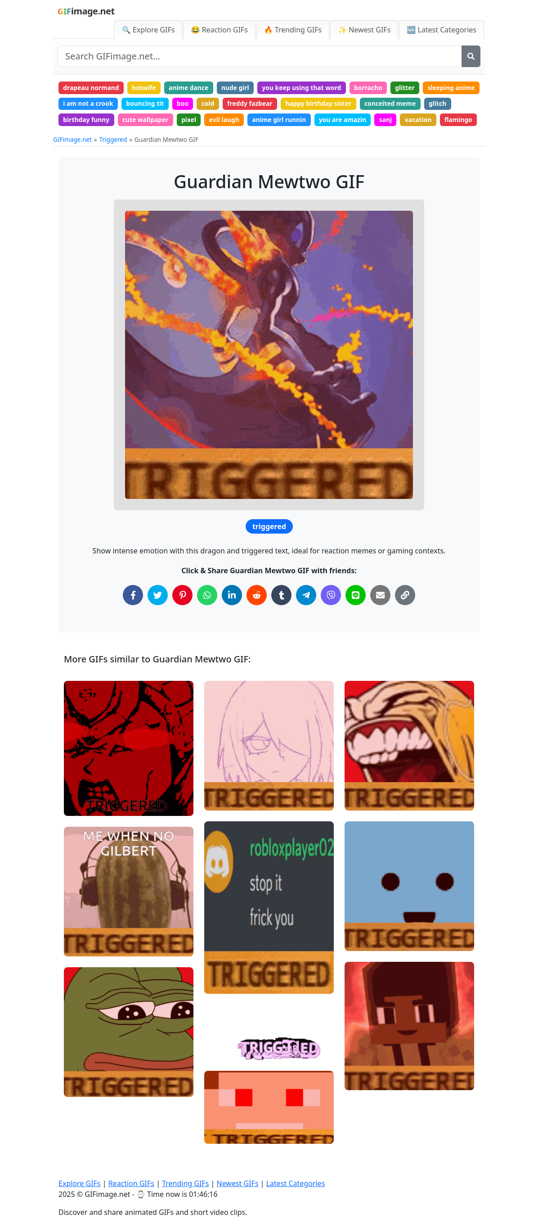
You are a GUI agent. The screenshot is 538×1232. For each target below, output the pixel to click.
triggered (269, 544)
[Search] (471, 56)
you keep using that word (305, 87)
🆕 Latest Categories (441, 30)
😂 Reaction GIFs (219, 30)
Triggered (113, 157)
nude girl (238, 87)
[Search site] (260, 56)
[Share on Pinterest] (182, 613)
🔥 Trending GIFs (293, 30)
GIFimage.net (72, 157)
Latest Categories (295, 1183)
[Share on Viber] (331, 613)
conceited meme (89, 120)
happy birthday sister (383, 104)
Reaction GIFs (131, 1183)
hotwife (145, 87)
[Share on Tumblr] (281, 613)
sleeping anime (87, 104)
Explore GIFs (79, 1183)
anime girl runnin (379, 120)
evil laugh (323, 120)
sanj (69, 137)
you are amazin (444, 120)
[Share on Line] (355, 613)
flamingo (144, 137)
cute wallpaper (243, 120)
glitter (411, 87)
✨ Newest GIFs (364, 30)
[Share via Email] (380, 613)
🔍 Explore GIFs (148, 30)
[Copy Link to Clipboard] (405, 613)
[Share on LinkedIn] (232, 613)
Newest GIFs (237, 1183)
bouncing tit (207, 104)
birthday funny (183, 120)
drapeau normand (91, 87)
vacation (103, 137)
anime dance (191, 87)
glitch (138, 120)
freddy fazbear (314, 104)
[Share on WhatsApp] (207, 613)
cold (271, 104)
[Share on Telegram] (306, 613)
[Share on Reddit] (257, 613)
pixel (287, 120)
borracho (373, 87)
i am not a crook (150, 104)
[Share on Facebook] (133, 613)
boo (245, 104)
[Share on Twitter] (158, 613)
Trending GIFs (185, 1183)
